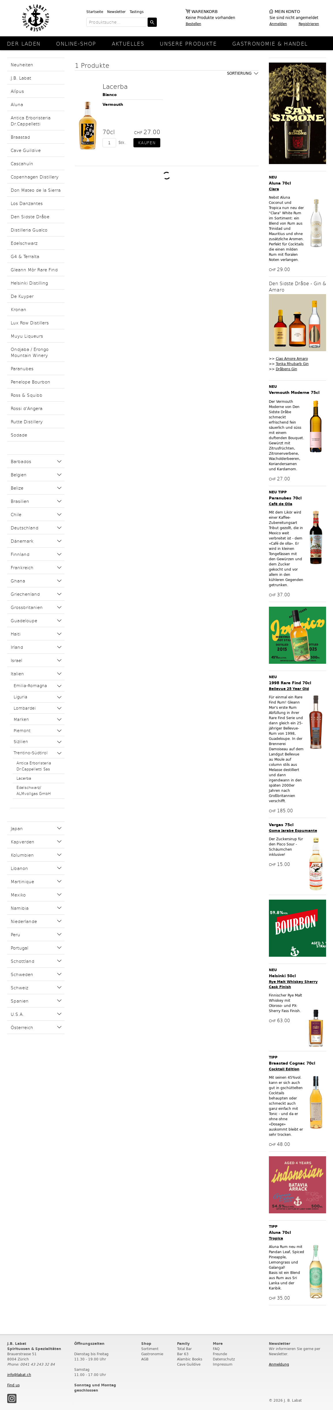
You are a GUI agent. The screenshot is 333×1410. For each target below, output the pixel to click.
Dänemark (22, 541)
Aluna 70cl (280, 183)
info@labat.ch (19, 1374)
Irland (17, 647)
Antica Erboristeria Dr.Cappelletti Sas (33, 766)
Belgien (19, 474)
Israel (16, 660)
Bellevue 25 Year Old (289, 688)
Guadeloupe (24, 620)
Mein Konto (287, 12)
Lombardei (25, 708)
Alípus (17, 91)
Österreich (22, 1027)
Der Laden (23, 43)
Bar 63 (183, 1354)
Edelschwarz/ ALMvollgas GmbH (33, 790)
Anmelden (278, 24)
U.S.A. (17, 1014)
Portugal (19, 948)
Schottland (22, 961)
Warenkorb (204, 12)
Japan (17, 828)
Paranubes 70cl (285, 498)
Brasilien (20, 501)
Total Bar (184, 1348)
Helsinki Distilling (29, 283)
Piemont (22, 730)
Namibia (20, 908)
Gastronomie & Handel (270, 43)
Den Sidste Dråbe (30, 216)
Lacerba (23, 778)
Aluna (17, 104)
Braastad (20, 137)
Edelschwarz (24, 243)
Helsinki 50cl (282, 976)
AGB (144, 1359)
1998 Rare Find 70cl (290, 683)
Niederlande (24, 921)
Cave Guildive (26, 150)
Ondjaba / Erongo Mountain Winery (30, 352)
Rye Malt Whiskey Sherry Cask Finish (293, 984)
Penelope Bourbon (30, 382)
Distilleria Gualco (29, 230)
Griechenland (25, 594)
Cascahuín (22, 163)
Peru (15, 934)
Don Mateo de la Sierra (36, 190)
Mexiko (18, 895)
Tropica (276, 1238)
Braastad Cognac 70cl (292, 1063)
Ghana (18, 581)
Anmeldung (279, 1364)
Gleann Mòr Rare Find (34, 269)
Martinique (22, 881)
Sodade (19, 435)
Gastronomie (152, 1354)
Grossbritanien (27, 607)
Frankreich (22, 567)
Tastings (137, 11)
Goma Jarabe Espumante (293, 830)
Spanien (20, 1001)
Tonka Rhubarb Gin (292, 363)
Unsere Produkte (188, 43)
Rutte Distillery (27, 421)
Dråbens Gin (286, 369)
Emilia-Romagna (30, 685)
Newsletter (116, 11)
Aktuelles (128, 43)
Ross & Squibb (26, 395)
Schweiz (19, 987)
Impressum (222, 1364)
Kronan (18, 309)
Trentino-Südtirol (31, 752)
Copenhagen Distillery (35, 177)
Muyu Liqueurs (27, 336)
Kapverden (22, 842)
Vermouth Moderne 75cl (294, 393)
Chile (16, 514)
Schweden (22, 974)
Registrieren (309, 24)
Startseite (94, 11)
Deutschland (24, 527)
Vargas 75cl (281, 825)
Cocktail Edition (284, 1069)
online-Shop (76, 43)
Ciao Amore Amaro (292, 358)
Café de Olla (280, 504)
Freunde (220, 1354)
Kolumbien (22, 855)
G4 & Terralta (25, 256)
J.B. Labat (21, 78)
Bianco (110, 95)
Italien (17, 673)
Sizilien (21, 741)
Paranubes (22, 368)
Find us (13, 1385)
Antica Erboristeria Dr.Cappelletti (31, 120)
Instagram (11, 1398)
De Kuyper (22, 296)
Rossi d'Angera (26, 408)
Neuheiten (22, 64)
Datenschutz (224, 1359)
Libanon (19, 868)
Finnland (20, 554)
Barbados (21, 461)
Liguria (20, 697)
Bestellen (193, 24)
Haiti (16, 634)
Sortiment (150, 1348)
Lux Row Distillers (30, 322)
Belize (17, 488)
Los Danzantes (27, 203)
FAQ (216, 1348)
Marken (21, 719)
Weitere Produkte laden (167, 176)
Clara (274, 189)
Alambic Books (189, 1359)
